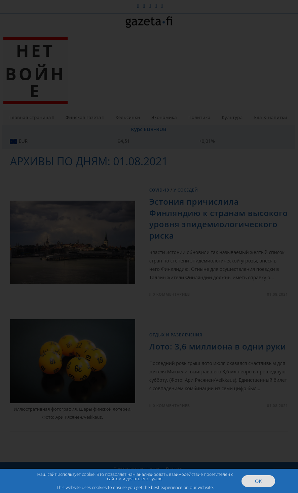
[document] (149, 246)
